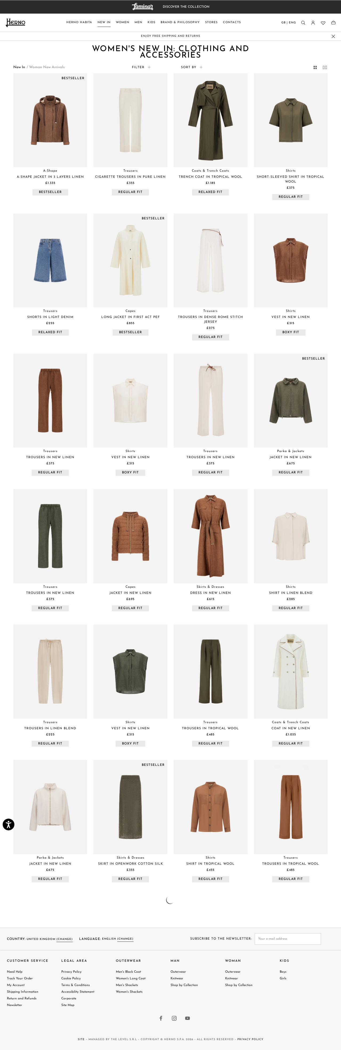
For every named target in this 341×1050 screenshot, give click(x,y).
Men (138, 22)
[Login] (313, 23)
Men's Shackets (127, 985)
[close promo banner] (333, 36)
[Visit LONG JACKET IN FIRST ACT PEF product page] (130, 260)
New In (104, 22)
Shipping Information (22, 991)
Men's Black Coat (128, 971)
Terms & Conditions (75, 985)
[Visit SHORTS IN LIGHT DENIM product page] (50, 260)
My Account (16, 985)
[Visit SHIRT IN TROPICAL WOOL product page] (210, 807)
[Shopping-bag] (333, 23)
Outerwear (178, 971)
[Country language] (288, 24)
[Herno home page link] (15, 22)
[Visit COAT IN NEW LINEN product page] (291, 671)
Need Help (14, 971)
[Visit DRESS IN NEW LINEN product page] (210, 536)
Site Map (67, 1005)
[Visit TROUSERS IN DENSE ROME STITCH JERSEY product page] (210, 260)
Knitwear (176, 978)
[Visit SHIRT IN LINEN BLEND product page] (291, 536)
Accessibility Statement (77, 991)
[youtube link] (187, 1018)
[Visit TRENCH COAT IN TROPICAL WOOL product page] (210, 120)
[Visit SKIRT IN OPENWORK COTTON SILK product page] (130, 807)
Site (81, 1039)
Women (122, 22)
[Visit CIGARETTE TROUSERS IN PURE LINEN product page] (130, 120)
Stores (211, 22)
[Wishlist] (322, 23)
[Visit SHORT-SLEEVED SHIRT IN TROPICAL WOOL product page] (291, 120)
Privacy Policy (71, 971)
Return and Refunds (21, 998)
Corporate (68, 998)
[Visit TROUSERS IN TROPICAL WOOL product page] (210, 671)
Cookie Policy (71, 978)
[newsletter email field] (288, 939)
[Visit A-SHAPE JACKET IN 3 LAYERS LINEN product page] (50, 120)
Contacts (232, 22)
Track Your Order (20, 978)
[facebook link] (161, 1018)
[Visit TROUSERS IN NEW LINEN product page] (50, 401)
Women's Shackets (129, 991)
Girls (283, 978)
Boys (283, 971)
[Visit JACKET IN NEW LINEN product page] (291, 401)
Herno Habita (79, 22)
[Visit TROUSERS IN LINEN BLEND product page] (50, 671)
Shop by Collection (184, 985)
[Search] (303, 23)
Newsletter (14, 1005)
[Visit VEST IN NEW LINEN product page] (291, 260)
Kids (151, 22)
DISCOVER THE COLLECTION (186, 7)
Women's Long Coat (130, 978)
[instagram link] (174, 1018)
